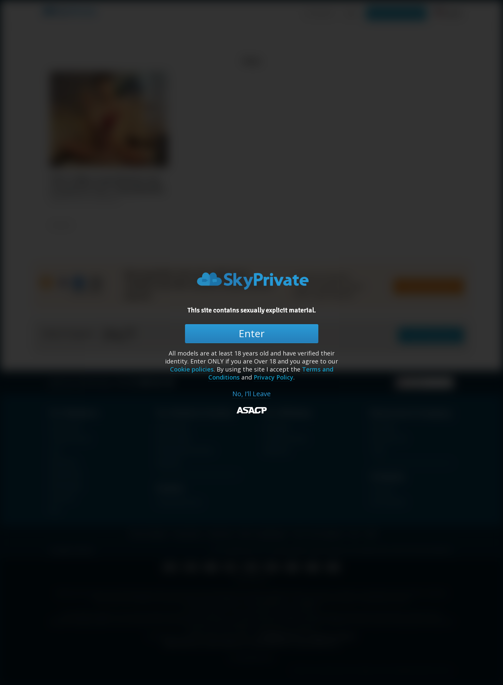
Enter (252, 333)
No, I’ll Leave (251, 394)
